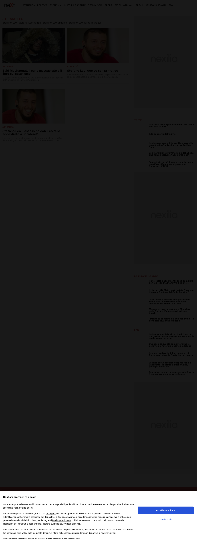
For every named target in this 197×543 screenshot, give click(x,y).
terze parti (51, 513)
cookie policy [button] (26, 507)
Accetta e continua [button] (165, 510)
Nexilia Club (165, 519)
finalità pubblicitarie (61, 520)
